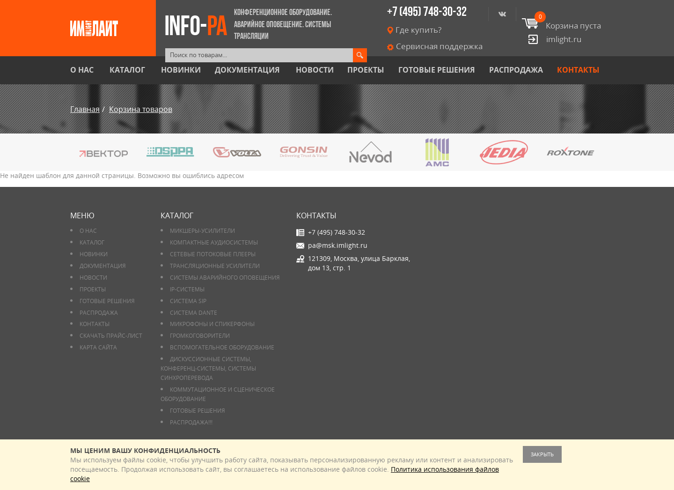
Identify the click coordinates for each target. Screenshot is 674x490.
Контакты (578, 70)
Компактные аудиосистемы (214, 242)
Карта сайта (98, 347)
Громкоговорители (200, 336)
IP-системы (187, 289)
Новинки (181, 70)
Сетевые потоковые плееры (213, 254)
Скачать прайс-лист (111, 336)
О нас (82, 70)
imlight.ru (563, 39)
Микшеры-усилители (202, 231)
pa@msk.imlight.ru (337, 245)
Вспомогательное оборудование (222, 347)
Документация (247, 70)
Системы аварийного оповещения (225, 278)
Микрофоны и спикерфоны (212, 324)
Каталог (127, 70)
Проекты (365, 70)
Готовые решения (436, 70)
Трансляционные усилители (215, 266)
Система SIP (188, 301)
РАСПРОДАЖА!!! (191, 422)
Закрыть (542, 454)
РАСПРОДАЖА (516, 70)
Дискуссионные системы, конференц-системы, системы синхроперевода (208, 368)
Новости (315, 70)
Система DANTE (193, 313)
